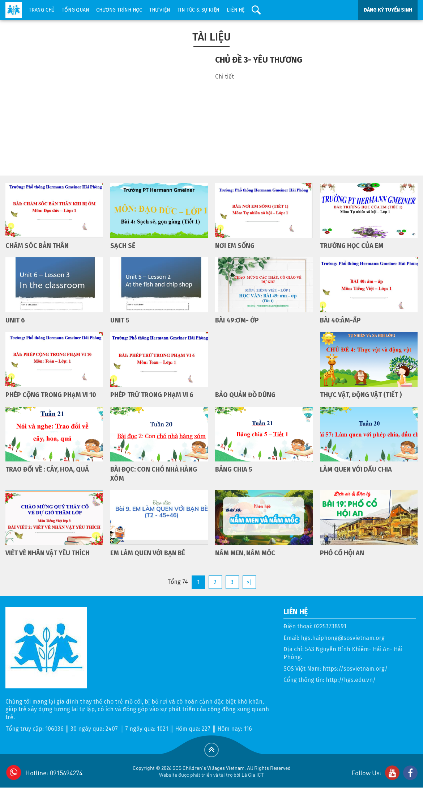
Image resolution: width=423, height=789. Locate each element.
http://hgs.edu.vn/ (351, 679)
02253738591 (330, 626)
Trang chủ (42, 10)
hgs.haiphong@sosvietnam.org (343, 637)
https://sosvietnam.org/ (355, 668)
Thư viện (159, 10)
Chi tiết (224, 76)
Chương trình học (119, 10)
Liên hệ (235, 10)
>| (249, 582)
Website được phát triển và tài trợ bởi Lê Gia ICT (211, 774)
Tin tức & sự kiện (199, 10)
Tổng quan (75, 10)
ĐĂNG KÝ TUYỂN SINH (388, 10)
